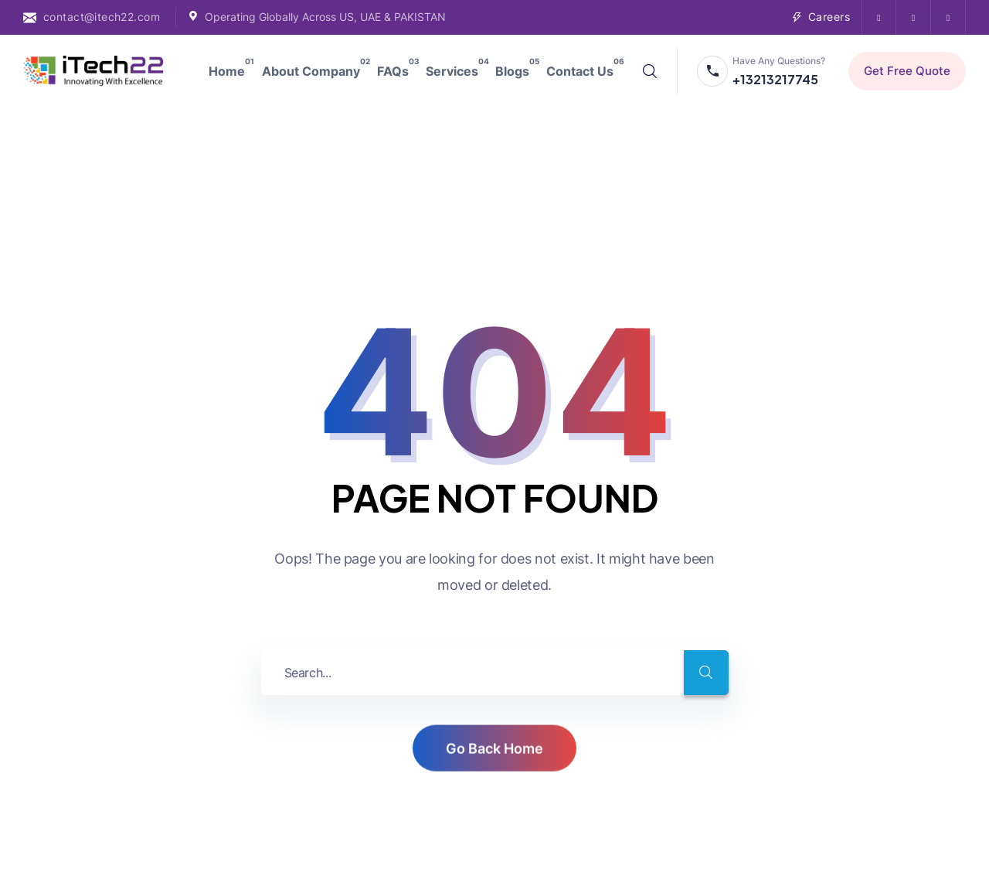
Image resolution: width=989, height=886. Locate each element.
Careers (829, 16)
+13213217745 (775, 79)
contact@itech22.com (101, 16)
